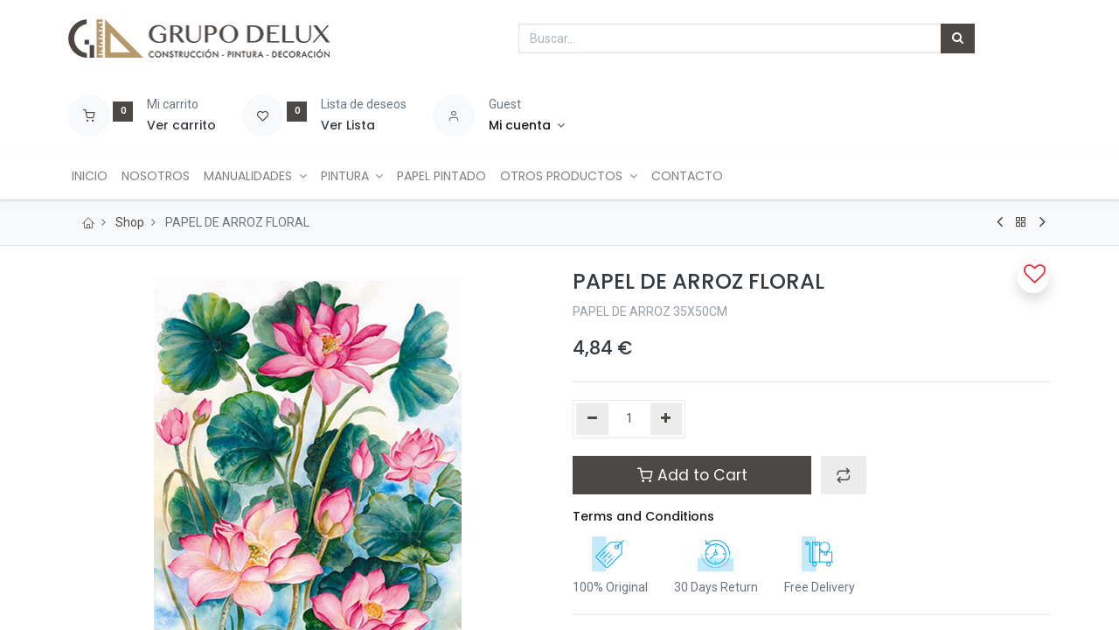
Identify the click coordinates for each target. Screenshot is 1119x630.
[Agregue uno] (666, 419)
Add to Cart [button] (692, 475)
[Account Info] (527, 126)
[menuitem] (93, 176)
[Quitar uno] (592, 419)
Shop (129, 222)
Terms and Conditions (643, 516)
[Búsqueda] (958, 38)
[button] (843, 475)
